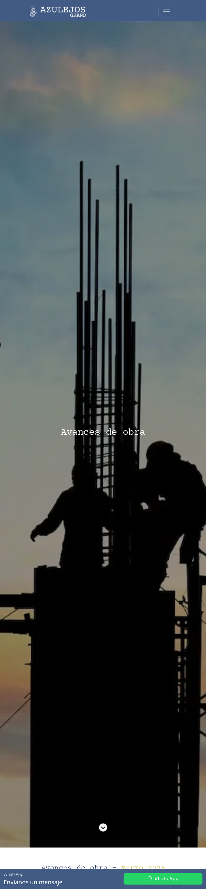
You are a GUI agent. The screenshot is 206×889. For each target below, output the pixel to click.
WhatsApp (163, 879)
